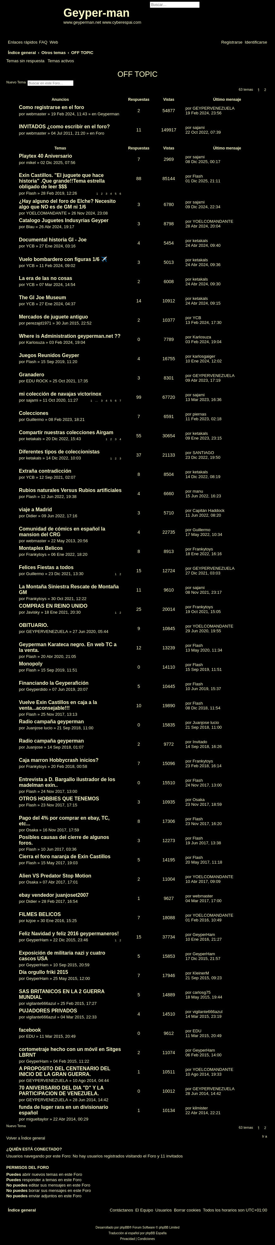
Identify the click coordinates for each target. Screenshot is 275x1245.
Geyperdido (37, 689)
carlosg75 (202, 992)
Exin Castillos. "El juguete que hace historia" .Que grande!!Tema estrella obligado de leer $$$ (62, 181)
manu (198, 491)
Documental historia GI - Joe (53, 239)
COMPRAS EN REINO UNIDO (53, 606)
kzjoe (31, 920)
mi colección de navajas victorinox (60, 394)
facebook (30, 1030)
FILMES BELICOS (40, 914)
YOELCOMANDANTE (46, 213)
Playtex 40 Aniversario (45, 156)
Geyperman (108, 114)
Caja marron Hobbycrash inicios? (58, 760)
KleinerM (201, 973)
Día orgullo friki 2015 (43, 972)
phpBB (124, 1227)
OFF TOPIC (137, 74)
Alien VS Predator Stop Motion (55, 875)
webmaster (36, 114)
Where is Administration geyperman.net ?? (69, 336)
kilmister (200, 1108)
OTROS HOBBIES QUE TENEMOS (59, 798)
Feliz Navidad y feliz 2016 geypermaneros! (69, 933)
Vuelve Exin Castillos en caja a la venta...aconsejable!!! (58, 705)
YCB (30, 246)
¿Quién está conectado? (34, 1149)
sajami (199, 127)
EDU (30, 1036)
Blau (30, 226)
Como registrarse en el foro (51, 107)
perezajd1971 (38, 323)
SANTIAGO (203, 452)
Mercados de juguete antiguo (53, 316)
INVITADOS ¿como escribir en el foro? (64, 126)
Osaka (199, 799)
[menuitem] (43, 42)
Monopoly (31, 663)
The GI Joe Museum (42, 297)
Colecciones (33, 413)
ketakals (200, 240)
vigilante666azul (41, 1003)
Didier (31, 515)
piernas (199, 414)
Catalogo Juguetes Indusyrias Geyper (63, 220)
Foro (100, 133)
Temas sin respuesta (25, 60)
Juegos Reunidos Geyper (49, 355)
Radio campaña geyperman (51, 721)
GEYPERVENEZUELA (214, 108)
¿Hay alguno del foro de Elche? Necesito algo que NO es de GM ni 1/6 (67, 204)
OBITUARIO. (33, 625)
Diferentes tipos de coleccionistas (59, 451)
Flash (31, 193)
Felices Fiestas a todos (46, 567)
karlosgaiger (204, 356)
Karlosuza (35, 342)
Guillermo (35, 419)
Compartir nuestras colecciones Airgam (66, 432)
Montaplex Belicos (41, 548)
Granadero (31, 374)
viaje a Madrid (35, 509)
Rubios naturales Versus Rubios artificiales (70, 490)
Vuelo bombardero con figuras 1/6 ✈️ (63, 259)
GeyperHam (37, 940)
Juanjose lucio (39, 728)
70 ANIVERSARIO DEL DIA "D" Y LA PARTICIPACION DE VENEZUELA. (61, 1090)
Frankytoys (36, 554)
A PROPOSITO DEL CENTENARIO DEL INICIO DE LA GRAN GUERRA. (64, 1071)
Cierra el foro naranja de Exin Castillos (64, 856)
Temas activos (61, 60)
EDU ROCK (37, 381)
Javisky (33, 612)
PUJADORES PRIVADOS (48, 1010)
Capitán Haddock (209, 510)
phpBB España (156, 1233)
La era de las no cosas (45, 278)
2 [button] (265, 90)
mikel (31, 162)
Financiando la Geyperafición (54, 683)
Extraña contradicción (45, 471)
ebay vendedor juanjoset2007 (54, 895)
